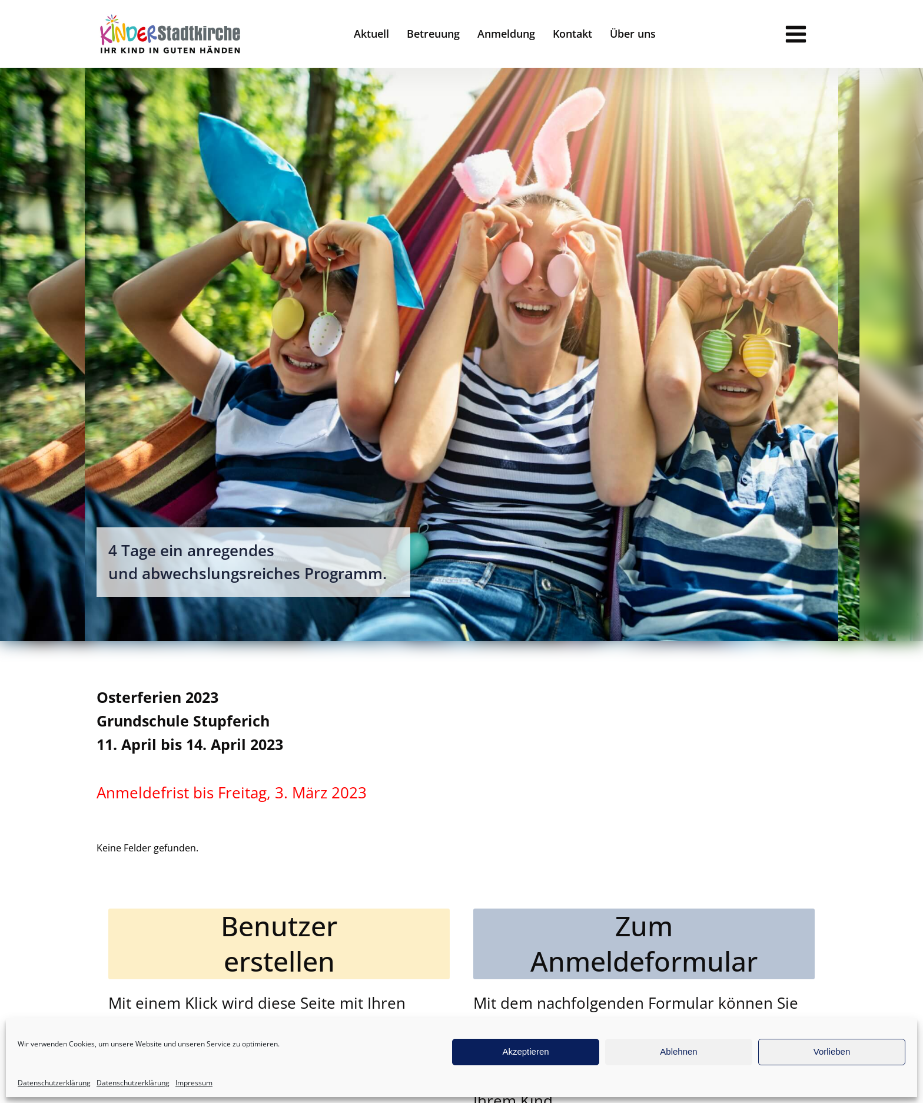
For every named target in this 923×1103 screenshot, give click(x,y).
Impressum (194, 1083)
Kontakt (572, 34)
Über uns (633, 34)
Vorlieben (832, 1051)
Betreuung (433, 34)
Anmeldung (506, 34)
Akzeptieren (525, 1051)
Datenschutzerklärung (54, 1083)
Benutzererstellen (279, 944)
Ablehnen (678, 1051)
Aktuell (371, 34)
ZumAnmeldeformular (644, 944)
